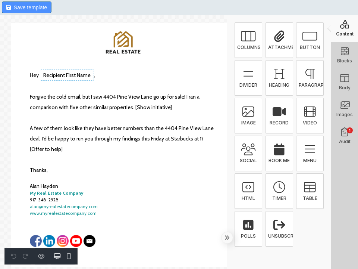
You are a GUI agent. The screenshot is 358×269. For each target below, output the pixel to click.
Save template (26, 7)
